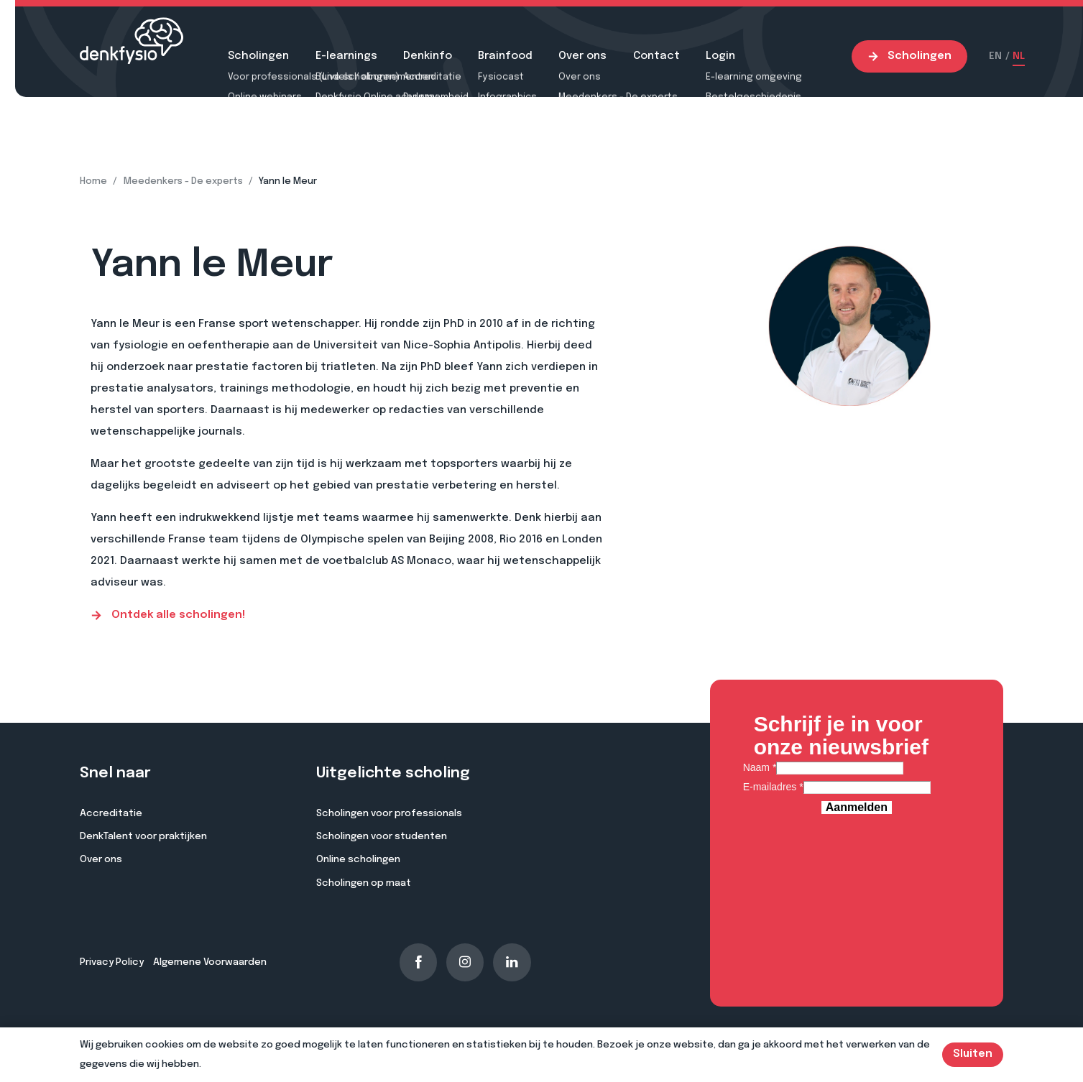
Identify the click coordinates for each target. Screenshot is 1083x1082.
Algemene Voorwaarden (210, 962)
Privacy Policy (112, 962)
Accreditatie (111, 813)
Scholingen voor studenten (381, 836)
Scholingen (258, 56)
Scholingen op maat (363, 883)
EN (995, 56)
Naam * (760, 767)
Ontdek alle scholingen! (167, 615)
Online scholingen (358, 859)
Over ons (582, 56)
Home (93, 181)
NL (1019, 56)
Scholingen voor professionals (389, 813)
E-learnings (346, 56)
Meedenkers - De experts (183, 181)
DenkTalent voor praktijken (143, 836)
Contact (656, 56)
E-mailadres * (773, 786)
